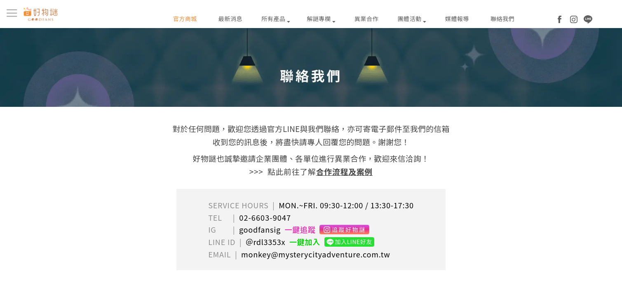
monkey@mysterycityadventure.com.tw (315, 254)
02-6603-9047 (265, 217)
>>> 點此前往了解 (311, 171)
